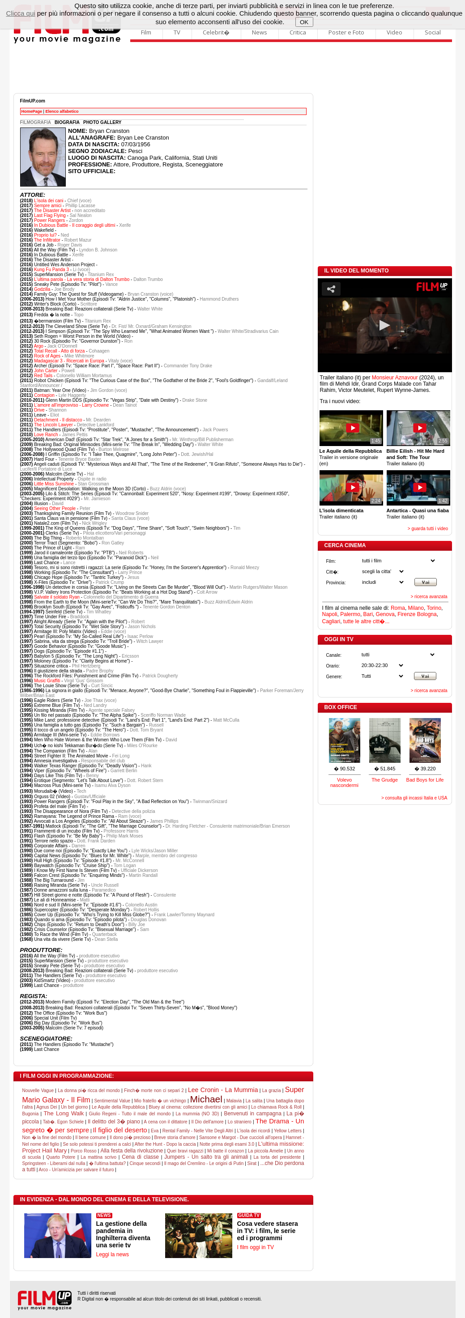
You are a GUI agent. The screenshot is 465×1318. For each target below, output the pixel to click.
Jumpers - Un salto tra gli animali (206, 1157)
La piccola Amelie (265, 1150)
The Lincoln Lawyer (53, 424)
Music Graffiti (47, 680)
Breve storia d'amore (175, 1137)
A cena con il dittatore (165, 1121)
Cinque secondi (144, 1163)
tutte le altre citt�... (366, 621)
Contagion (44, 395)
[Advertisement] (233, 68)
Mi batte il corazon (225, 1150)
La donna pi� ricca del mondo (89, 1090)
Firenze (406, 614)
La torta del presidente (277, 1157)
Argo (38, 346)
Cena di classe (140, 1157)
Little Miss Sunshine (54, 483)
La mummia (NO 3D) (197, 1113)
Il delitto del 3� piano (114, 1121)
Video (394, 32)
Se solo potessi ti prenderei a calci (97, 1144)
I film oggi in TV (255, 1247)
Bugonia (30, 1113)
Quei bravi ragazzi (185, 1150)
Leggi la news (112, 1254)
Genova (385, 614)
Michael (206, 1099)
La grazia (271, 1090)
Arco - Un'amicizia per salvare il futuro (76, 1169)
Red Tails (43, 375)
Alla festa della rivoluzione (131, 1151)
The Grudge (384, 779)
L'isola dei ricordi (253, 1130)
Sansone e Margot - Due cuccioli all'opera (240, 1137)
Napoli (329, 614)
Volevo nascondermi (344, 782)
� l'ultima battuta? (107, 1163)
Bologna (427, 614)
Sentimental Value (112, 1100)
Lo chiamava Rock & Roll (276, 1107)
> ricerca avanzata (429, 596)
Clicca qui (20, 13)
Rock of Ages (47, 355)
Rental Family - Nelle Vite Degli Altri (197, 1130)
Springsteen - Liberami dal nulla (53, 1163)
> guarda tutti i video (428, 528)
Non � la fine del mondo (47, 1137)
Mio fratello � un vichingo (160, 1100)
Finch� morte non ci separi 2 (154, 1090)
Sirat (252, 1163)
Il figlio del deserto (120, 1130)
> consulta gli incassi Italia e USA (414, 797)
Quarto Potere (60, 1157)
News (259, 32)
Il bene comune (90, 1137)
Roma (398, 608)
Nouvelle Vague (38, 1090)
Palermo (350, 614)
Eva (154, 1130)
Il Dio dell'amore (208, 1121)
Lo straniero (240, 1121)
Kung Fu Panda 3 (51, 269)
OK (304, 22)
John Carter (45, 370)
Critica (298, 32)
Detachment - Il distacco (58, 419)
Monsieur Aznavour (395, 377)
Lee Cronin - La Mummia (223, 1089)
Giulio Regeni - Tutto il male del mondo (130, 1113)
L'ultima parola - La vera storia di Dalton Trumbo (81, 279)
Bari (368, 614)
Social (433, 32)
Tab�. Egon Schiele (63, 1121)
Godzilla (42, 289)
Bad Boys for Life (425, 779)
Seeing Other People (55, 508)
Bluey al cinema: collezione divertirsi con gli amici (198, 1107)
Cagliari (331, 621)
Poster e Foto (346, 32)
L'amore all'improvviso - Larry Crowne (71, 405)
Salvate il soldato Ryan (57, 597)
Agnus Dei (46, 1107)
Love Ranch (46, 434)
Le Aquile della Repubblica (118, 1107)
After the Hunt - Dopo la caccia (165, 1144)
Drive (39, 410)
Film (146, 32)
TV (177, 32)
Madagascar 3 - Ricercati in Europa (69, 360)
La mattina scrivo (98, 1157)
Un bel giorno (74, 1107)
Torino (434, 608)
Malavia (234, 1100)
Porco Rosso (84, 1150)
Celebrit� (216, 32)
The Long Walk (63, 1113)
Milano (416, 608)
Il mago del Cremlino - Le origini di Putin (204, 1163)
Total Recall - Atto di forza (59, 351)
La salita (254, 1100)
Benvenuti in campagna (252, 1113)
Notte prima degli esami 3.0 (227, 1144)
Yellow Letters (288, 1130)
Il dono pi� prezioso (130, 1137)
